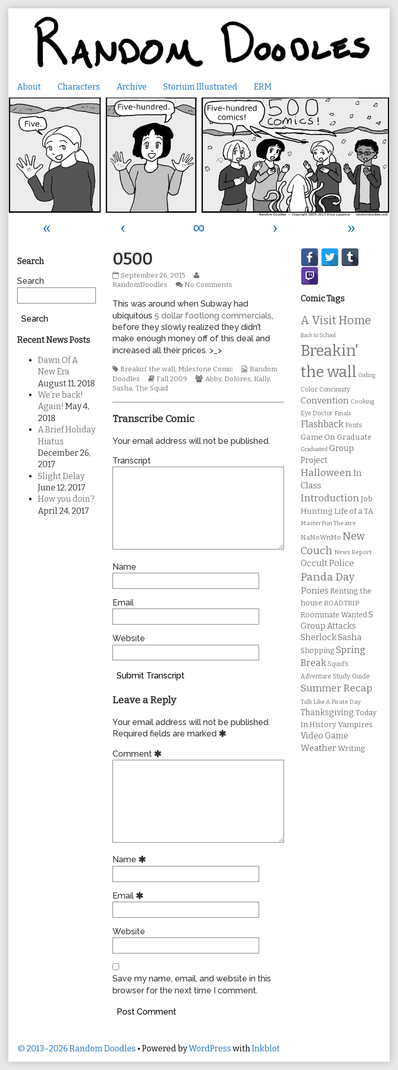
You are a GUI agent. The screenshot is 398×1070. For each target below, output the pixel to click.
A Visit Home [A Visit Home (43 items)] (336, 320)
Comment (138, 754)
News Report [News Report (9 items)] (353, 552)
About (29, 87)
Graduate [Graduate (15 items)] (354, 437)
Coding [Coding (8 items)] (366, 375)
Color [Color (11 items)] (309, 389)
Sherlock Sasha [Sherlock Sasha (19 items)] (331, 637)
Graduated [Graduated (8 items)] (314, 449)
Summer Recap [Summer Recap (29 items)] (337, 688)
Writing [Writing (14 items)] (351, 748)
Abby (213, 379)
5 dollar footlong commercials (213, 316)
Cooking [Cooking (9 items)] (362, 401)
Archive (132, 87)
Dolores (237, 379)
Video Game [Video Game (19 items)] (324, 736)
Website (128, 638)
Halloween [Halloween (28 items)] (326, 473)
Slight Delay (61, 476)
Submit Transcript (150, 676)
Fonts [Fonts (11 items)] (353, 425)
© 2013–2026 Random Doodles (76, 1048)
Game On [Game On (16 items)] (318, 437)
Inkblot (266, 1048)
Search (30, 281)
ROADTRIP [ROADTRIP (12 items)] (341, 603)
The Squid (151, 388)
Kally (261, 379)
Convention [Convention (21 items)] (325, 400)
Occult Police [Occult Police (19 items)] (327, 563)
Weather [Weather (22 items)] (318, 748)
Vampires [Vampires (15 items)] (355, 724)
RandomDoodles (157, 280)
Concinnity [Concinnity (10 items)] (334, 389)
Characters (79, 87)
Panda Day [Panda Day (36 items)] (327, 577)
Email (123, 603)
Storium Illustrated (200, 87)
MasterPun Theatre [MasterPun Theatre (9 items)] (328, 523)
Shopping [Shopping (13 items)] (317, 650)
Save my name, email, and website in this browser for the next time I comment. (191, 984)
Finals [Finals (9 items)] (342, 413)
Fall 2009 (172, 379)
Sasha (122, 388)
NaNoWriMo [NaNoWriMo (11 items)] (321, 537)
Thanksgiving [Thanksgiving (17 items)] (327, 712)
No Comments (208, 285)
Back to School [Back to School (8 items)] (318, 335)
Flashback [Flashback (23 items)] (322, 424)
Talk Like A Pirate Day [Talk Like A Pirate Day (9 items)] (331, 701)
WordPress (210, 1048)
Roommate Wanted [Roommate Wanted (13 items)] (334, 615)
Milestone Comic (205, 369)
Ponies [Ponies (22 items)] (315, 590)
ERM (263, 87)
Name (124, 567)
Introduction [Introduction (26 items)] (330, 498)
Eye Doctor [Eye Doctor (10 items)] (317, 413)
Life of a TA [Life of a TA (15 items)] (353, 511)
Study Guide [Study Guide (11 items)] (351, 676)
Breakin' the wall (147, 369)
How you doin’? (66, 499)
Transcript (131, 461)
